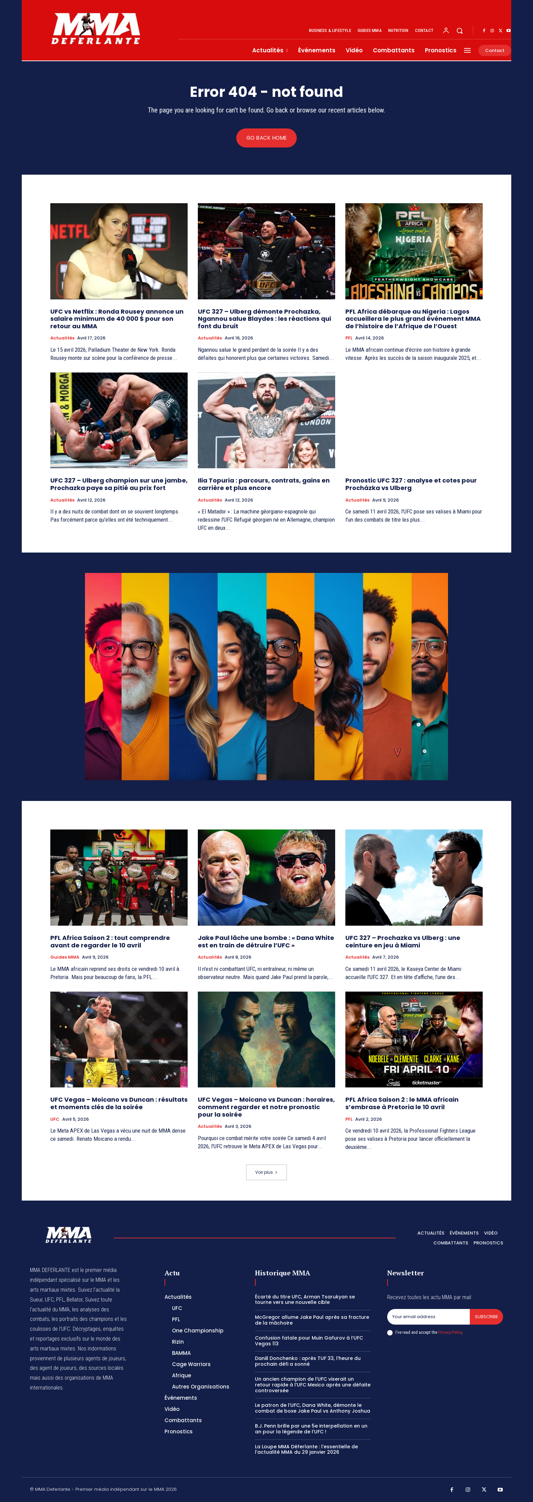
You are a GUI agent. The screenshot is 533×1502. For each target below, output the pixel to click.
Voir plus (266, 1172)
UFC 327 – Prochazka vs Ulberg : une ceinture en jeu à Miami (402, 941)
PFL (349, 338)
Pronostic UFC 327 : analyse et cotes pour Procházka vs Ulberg (411, 484)
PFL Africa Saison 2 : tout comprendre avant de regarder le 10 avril (110, 941)
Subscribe (486, 1317)
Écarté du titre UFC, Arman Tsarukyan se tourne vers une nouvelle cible (305, 1299)
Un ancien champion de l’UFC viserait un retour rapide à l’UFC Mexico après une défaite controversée (313, 1385)
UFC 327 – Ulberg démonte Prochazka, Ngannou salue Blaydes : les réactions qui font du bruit (264, 318)
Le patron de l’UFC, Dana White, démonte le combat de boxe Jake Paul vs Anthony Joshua (312, 1408)
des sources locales (101, 1368)
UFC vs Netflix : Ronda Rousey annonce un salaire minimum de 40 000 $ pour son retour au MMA (117, 318)
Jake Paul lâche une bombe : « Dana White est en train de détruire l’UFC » (266, 941)
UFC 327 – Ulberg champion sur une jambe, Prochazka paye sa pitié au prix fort (119, 484)
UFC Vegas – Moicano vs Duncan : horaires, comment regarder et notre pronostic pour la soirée (266, 1106)
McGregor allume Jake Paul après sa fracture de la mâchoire (312, 1320)
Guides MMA (64, 957)
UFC (54, 1119)
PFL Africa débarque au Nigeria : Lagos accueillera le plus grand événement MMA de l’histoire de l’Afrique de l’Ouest (413, 318)
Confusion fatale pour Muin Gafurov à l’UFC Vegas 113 (309, 1341)
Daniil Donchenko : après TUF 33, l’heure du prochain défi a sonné (308, 1361)
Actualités (62, 338)
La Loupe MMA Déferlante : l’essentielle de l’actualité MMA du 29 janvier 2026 (306, 1449)
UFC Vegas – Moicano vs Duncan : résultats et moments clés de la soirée (119, 1103)
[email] (428, 1317)
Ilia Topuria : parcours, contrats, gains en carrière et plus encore (264, 484)
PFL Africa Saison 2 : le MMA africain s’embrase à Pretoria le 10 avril (402, 1103)
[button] (459, 30)
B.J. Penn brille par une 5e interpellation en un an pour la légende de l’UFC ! (311, 1429)
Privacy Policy (450, 1332)
